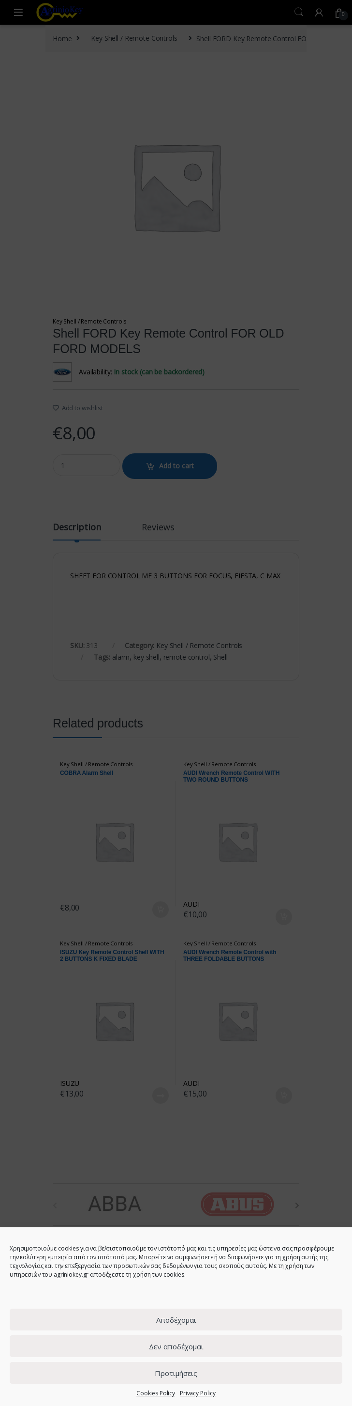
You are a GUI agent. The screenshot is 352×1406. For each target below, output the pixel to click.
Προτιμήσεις (176, 1373)
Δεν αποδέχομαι (176, 1346)
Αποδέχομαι (176, 1320)
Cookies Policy (155, 1393)
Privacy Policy (198, 1393)
